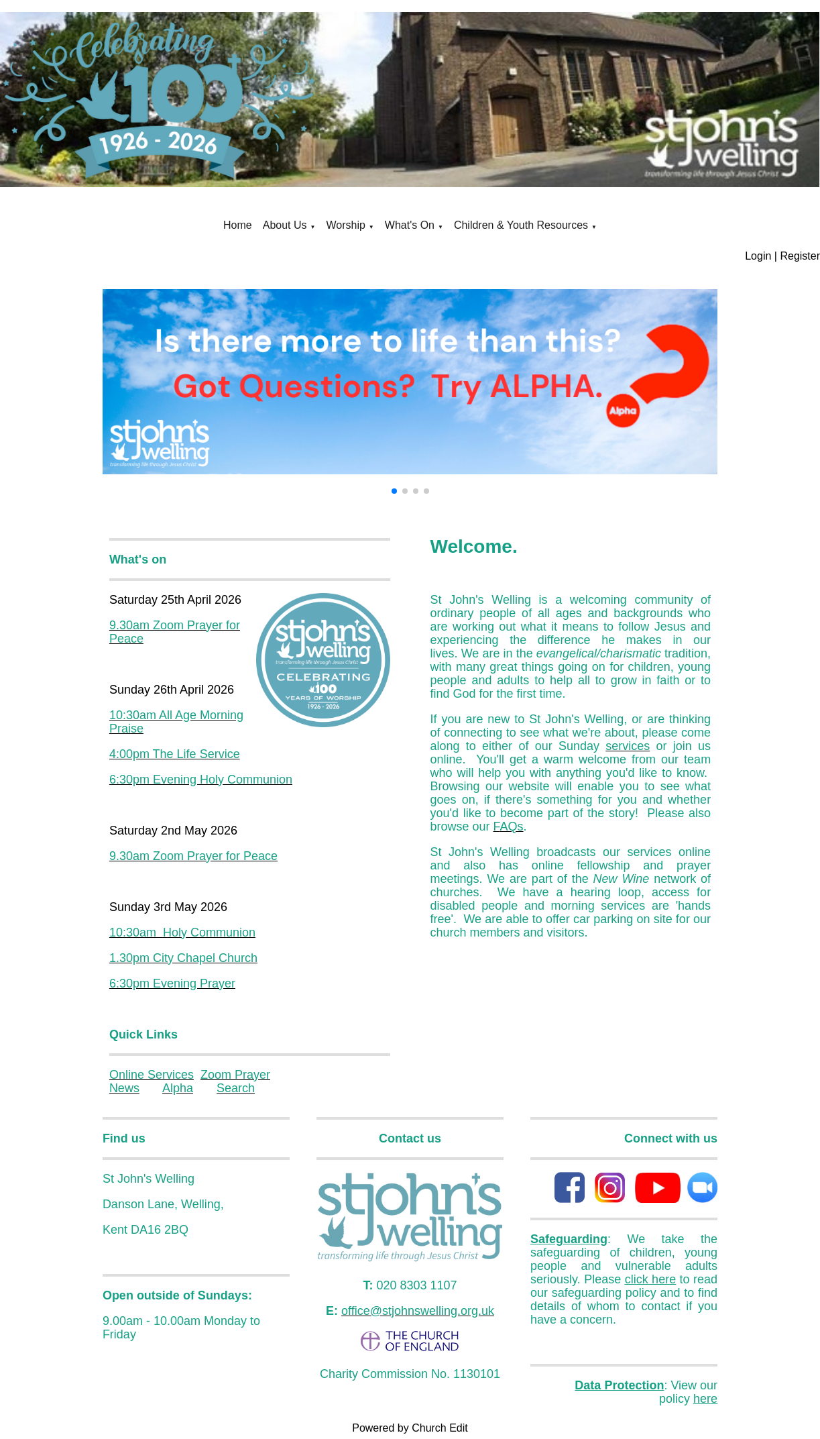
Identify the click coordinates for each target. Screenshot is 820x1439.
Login (758, 256)
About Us (285, 225)
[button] (394, 491)
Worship (345, 225)
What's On (409, 225)
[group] (410, 381)
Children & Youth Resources (521, 225)
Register (800, 256)
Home (237, 225)
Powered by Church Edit (410, 1428)
